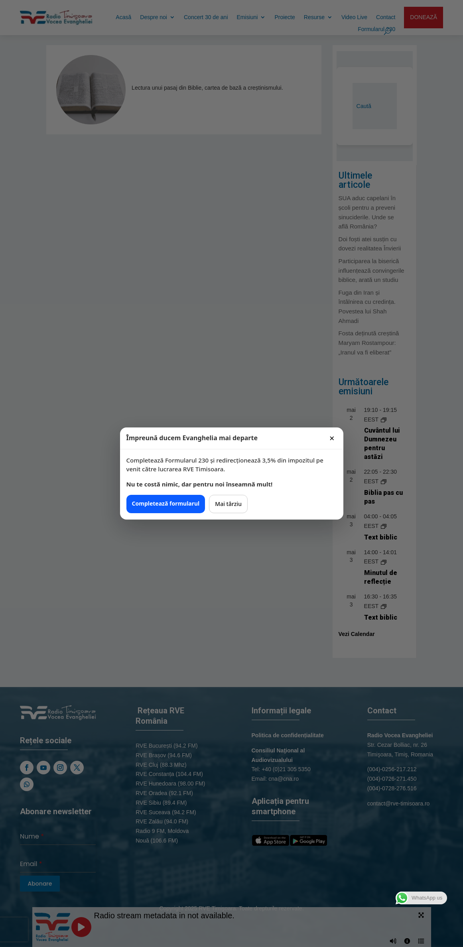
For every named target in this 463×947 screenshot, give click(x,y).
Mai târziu (228, 504)
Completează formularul (166, 503)
